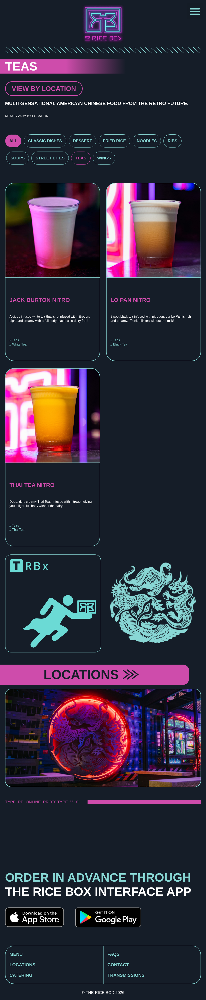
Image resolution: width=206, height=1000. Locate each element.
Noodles (147, 141)
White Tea (19, 344)
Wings (104, 158)
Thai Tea (18, 529)
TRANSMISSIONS (126, 975)
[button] (195, 11)
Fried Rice (114, 141)
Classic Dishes (45, 141)
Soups (18, 158)
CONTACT (118, 964)
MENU (16, 954)
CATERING (21, 975)
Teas (80, 158)
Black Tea (120, 344)
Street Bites (50, 158)
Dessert (82, 141)
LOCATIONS (22, 964)
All (13, 141)
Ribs (172, 141)
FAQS (114, 954)
